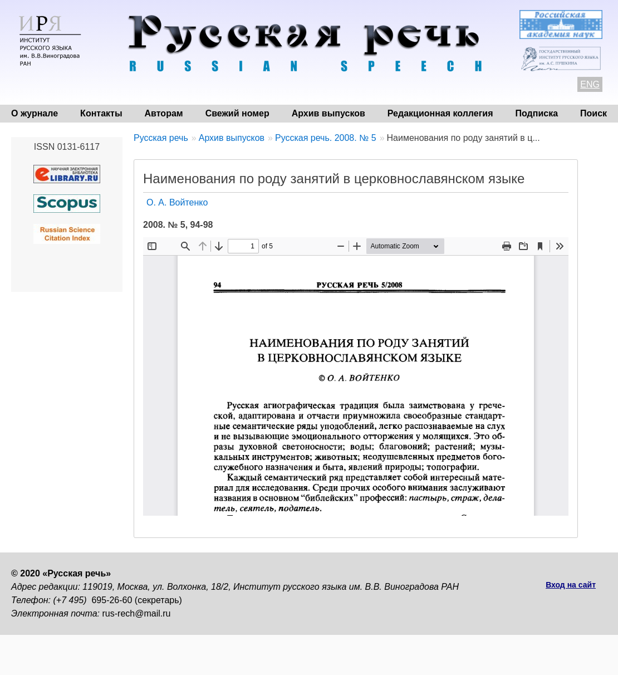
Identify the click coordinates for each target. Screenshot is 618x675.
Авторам (164, 113)
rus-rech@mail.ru (136, 613)
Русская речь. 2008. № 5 (325, 138)
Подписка (537, 113)
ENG (590, 84)
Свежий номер (237, 113)
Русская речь (161, 138)
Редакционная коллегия (440, 113)
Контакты (101, 113)
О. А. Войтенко (177, 202)
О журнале (34, 113)
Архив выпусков (328, 113)
